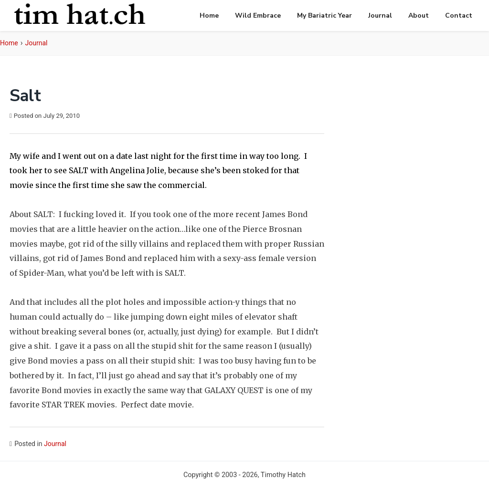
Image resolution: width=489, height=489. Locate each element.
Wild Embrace (258, 15)
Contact (458, 15)
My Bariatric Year (324, 15)
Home (209, 15)
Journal (380, 15)
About (418, 15)
